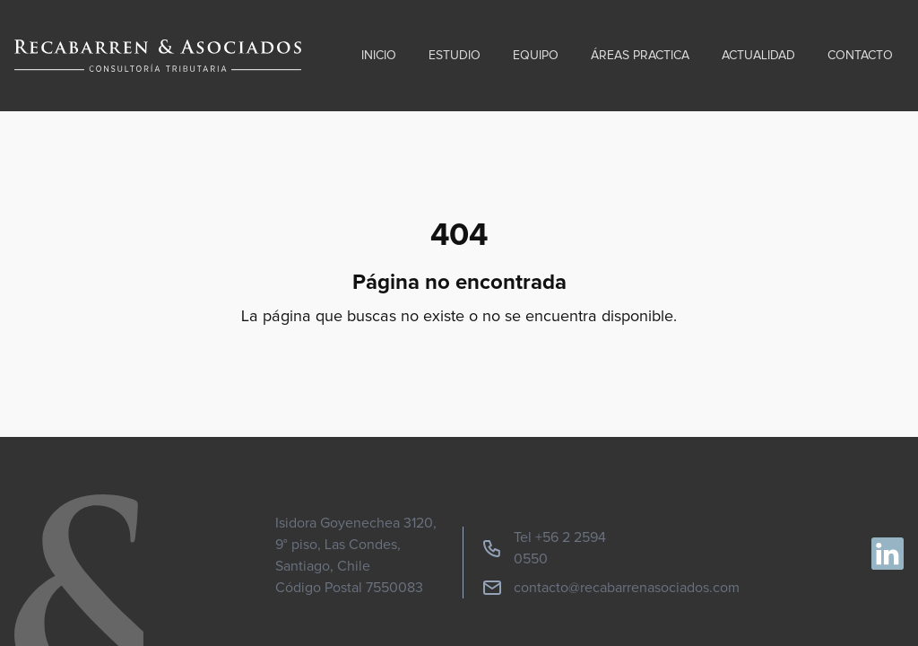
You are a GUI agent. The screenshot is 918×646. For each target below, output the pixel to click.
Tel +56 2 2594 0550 (543, 548)
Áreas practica (640, 55)
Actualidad (758, 55)
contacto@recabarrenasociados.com (610, 587)
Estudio (455, 55)
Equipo (536, 55)
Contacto (860, 55)
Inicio (378, 55)
